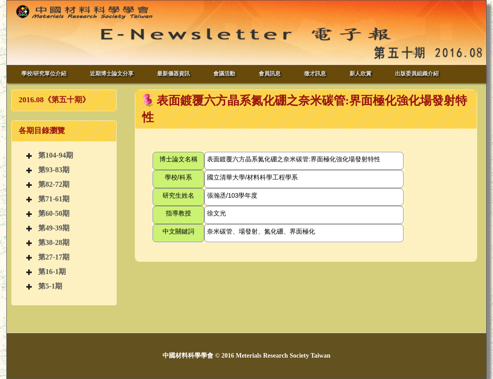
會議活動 (224, 73)
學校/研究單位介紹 (43, 73)
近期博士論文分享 (111, 73)
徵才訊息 (315, 73)
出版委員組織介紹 (417, 73)
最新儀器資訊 (173, 73)
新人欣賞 (360, 73)
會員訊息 (270, 73)
